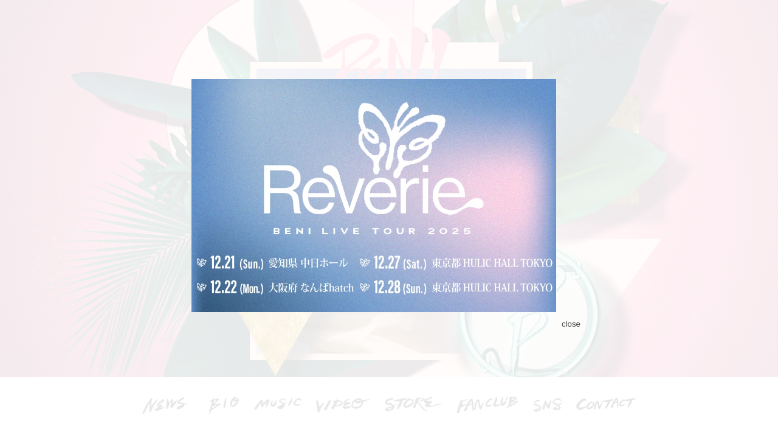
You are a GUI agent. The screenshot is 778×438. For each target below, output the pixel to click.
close (571, 323)
